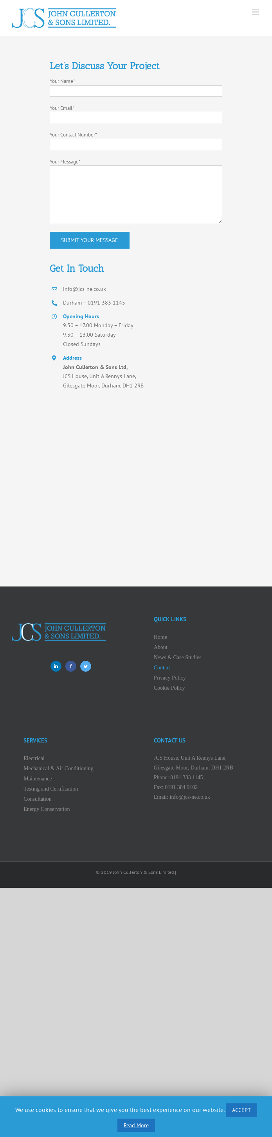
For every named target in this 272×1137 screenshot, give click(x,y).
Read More (136, 1125)
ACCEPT (241, 1110)
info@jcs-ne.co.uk (190, 797)
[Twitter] (85, 666)
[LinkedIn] (55, 666)
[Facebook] (70, 666)
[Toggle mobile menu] (256, 12)
